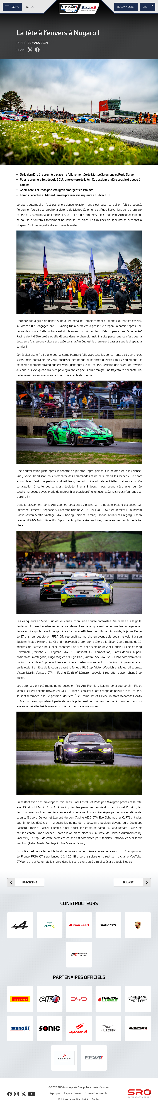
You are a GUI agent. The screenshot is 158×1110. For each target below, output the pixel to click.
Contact (96, 1099)
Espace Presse (72, 1093)
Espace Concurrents (96, 1093)
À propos (55, 1093)
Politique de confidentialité (73, 1099)
